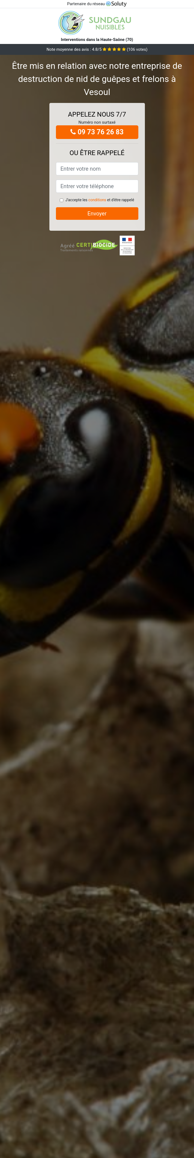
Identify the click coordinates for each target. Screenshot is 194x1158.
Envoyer (97, 213)
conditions (97, 200)
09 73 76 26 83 (97, 132)
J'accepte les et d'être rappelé (99, 200)
